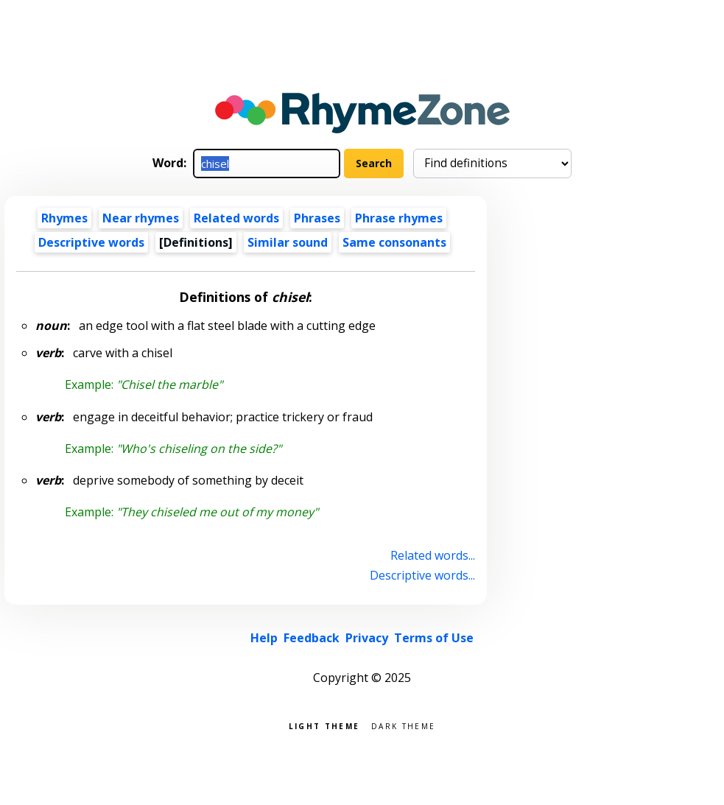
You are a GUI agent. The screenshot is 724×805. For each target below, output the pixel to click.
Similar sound (287, 242)
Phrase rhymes (399, 218)
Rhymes (64, 218)
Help (264, 638)
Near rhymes (140, 218)
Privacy (366, 638)
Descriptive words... (422, 575)
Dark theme (403, 725)
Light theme (324, 725)
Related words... (432, 555)
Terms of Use (434, 638)
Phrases (317, 218)
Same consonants (394, 242)
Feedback (312, 638)
